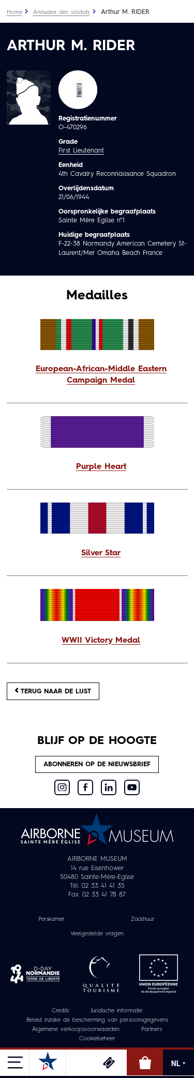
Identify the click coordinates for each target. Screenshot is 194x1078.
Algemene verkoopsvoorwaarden (76, 1030)
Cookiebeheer (97, 1039)
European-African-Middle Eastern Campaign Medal (101, 375)
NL (178, 1063)
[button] (97, 375)
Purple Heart (101, 467)
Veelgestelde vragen (97, 934)
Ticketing (109, 1062)
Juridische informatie (116, 1011)
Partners (151, 1030)
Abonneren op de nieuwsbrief (97, 764)
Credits (60, 1011)
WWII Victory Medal (101, 640)
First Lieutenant (81, 150)
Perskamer (51, 919)
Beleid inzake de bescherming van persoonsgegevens (97, 1020)
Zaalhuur (143, 919)
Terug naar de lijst (53, 691)
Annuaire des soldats (61, 13)
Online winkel (145, 1062)
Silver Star (101, 553)
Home (14, 13)
